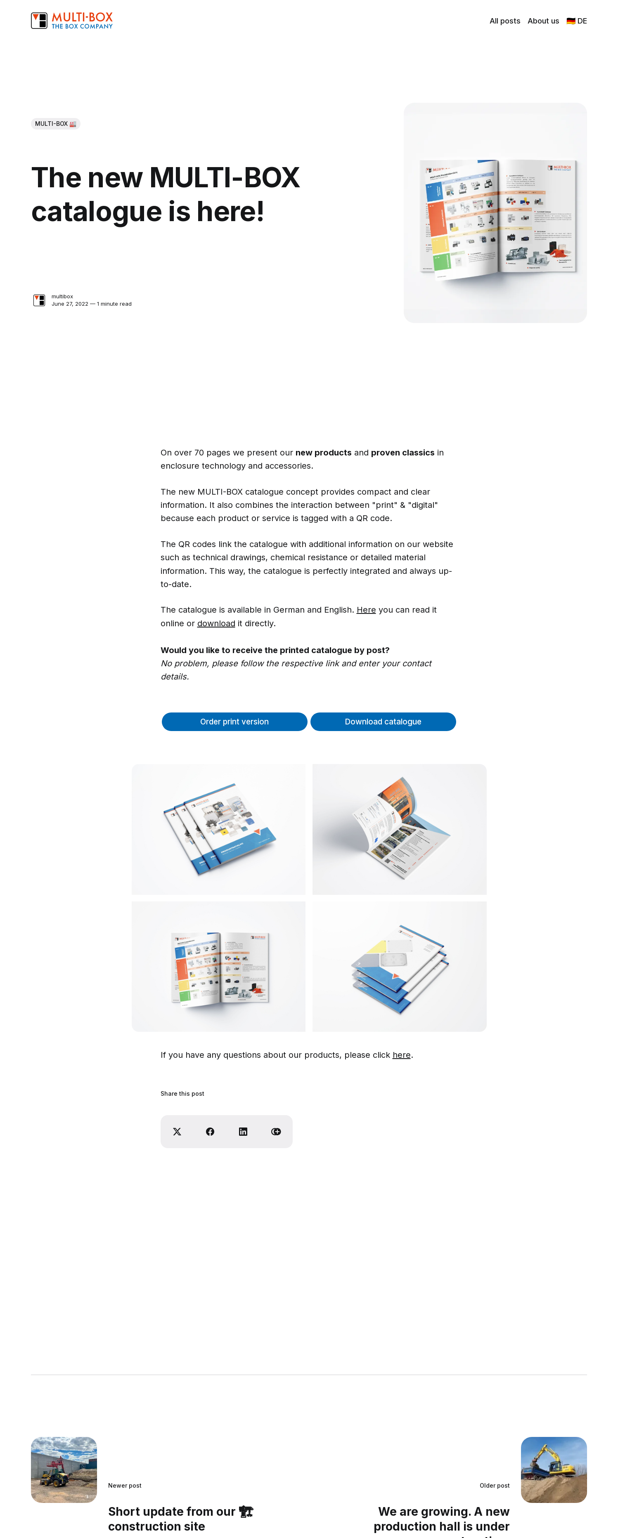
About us (543, 21)
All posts (505, 21)
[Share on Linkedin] (243, 1131)
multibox (62, 296)
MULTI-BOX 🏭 (55, 123)
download (216, 623)
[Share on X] (177, 1131)
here (402, 1055)
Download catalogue (383, 722)
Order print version (234, 722)
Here (366, 610)
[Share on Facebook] (210, 1131)
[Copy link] (276, 1131)
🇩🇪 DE (576, 21)
